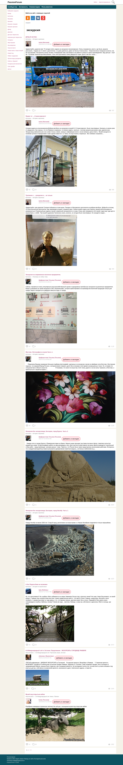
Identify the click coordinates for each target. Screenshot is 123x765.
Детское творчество (13, 34)
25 (29, 269)
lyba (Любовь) (43, 590)
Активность (23, 7)
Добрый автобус (31, 37)
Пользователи (47, 7)
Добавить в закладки (61, 44)
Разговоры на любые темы (40, 277)
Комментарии (34, 7)
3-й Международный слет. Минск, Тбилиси (47, 696)
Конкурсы (10, 40)
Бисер (9, 13)
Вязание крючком (12, 26)
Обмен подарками (13, 56)
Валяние (10, 21)
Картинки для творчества (15, 37)
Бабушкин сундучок (13, 11)
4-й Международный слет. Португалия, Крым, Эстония (50, 652)
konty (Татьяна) (44, 700)
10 (29, 110)
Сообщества (12, 7)
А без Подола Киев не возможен (36, 584)
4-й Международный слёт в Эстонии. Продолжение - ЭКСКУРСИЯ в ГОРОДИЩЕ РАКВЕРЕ (56, 650)
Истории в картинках (38, 39)
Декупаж (10, 32)
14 (29, 346)
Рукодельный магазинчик (15, 63)
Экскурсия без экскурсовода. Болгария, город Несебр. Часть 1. (47, 510)
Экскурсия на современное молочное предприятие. (43, 274)
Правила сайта (11, 758)
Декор (9, 29)
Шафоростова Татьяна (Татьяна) (50, 280)
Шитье (9, 69)
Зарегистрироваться (104, 2)
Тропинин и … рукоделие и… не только (39, 195)
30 (29, 425)
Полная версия (11, 757)
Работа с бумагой (12, 61)
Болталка (10, 16)
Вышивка (10, 18)
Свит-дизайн (11, 66)
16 (29, 578)
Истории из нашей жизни (40, 586)
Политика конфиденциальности (16, 760)
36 (29, 189)
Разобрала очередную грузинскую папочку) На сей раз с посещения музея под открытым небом (56, 706)
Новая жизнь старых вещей (15, 50)
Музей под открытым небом (35, 694)
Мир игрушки (11, 42)
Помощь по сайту (29, 758)
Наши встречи (12, 48)
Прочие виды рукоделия (14, 58)
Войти (95, 2)
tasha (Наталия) (44, 42)
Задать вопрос (19, 758)
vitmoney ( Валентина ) (46, 656)
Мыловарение (12, 45)
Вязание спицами (12, 24)
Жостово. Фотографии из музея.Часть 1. (39, 352)
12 (29, 744)
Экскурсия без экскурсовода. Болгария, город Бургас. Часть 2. (47, 431)
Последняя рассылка (40, 758)
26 (29, 645)
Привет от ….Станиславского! (36, 116)
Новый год (10, 53)
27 (29, 505)
